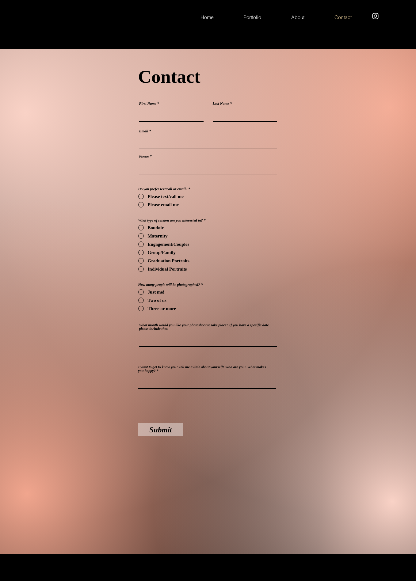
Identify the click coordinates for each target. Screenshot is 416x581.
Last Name (221, 103)
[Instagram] (375, 16)
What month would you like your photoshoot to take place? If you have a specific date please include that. (204, 327)
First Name (147, 103)
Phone (144, 156)
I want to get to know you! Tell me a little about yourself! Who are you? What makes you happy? (202, 369)
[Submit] (160, 429)
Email (143, 131)
